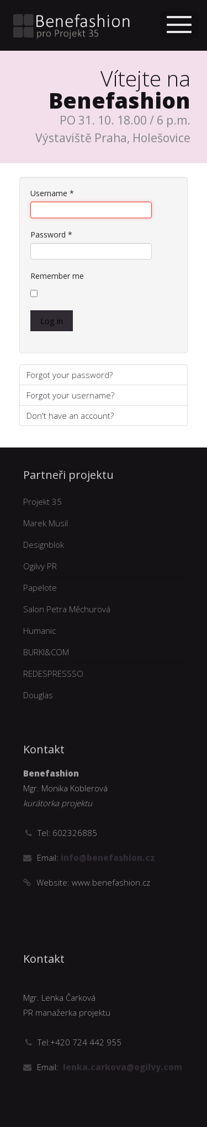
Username (52, 193)
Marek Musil (45, 523)
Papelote (40, 587)
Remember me (57, 276)
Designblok (43, 544)
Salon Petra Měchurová (66, 608)
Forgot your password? (69, 374)
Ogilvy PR (40, 565)
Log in (51, 320)
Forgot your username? (70, 395)
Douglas (38, 694)
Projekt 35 (42, 501)
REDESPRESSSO (53, 673)
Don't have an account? (70, 415)
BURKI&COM (46, 651)
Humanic (39, 630)
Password (51, 234)
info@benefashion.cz (107, 857)
